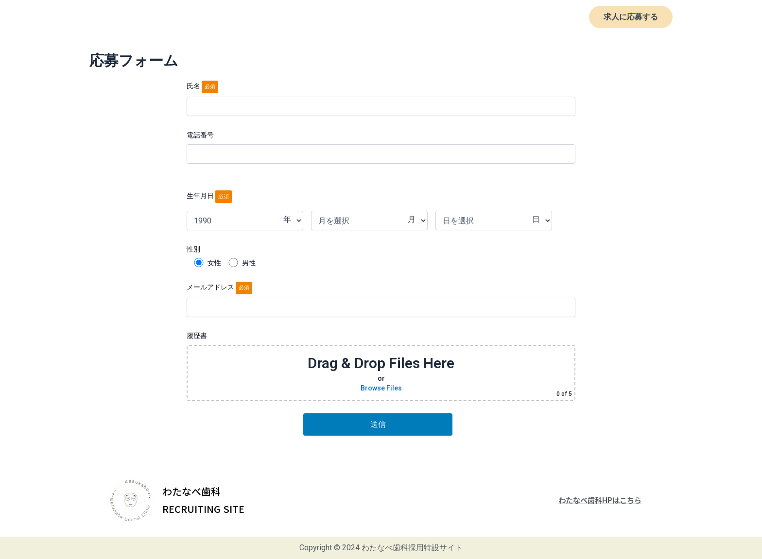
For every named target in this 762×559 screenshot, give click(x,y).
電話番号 (381, 147)
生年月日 (209, 196)
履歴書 (381, 366)
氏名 (381, 99)
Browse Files (381, 388)
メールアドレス (381, 300)
